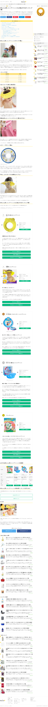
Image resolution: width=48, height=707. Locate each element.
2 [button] (9, 234)
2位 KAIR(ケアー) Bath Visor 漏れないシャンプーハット (10, 33)
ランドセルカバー (37, 40)
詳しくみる (9, 485)
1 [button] (8, 234)
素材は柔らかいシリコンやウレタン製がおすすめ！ (9, 25)
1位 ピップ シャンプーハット (6, 34)
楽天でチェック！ (16, 498)
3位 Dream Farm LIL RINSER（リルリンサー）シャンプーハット (11, 32)
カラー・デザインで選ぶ (5, 26)
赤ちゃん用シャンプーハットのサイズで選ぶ (8, 22)
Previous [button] (1, 225)
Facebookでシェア (24, 530)
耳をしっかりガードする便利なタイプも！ (8, 27)
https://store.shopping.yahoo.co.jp (5, 516)
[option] (10, 225)
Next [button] (17, 225)
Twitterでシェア (9, 530)
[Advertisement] (41, 26)
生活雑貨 (9, 698)
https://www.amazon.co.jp (4, 137)
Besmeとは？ (32, 698)
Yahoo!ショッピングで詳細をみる (16, 257)
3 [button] (11, 234)
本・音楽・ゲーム (24, 698)
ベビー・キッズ (16, 698)
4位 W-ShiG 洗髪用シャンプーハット (7, 31)
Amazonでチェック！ (16, 495)
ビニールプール (37, 38)
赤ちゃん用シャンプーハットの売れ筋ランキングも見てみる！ (11, 36)
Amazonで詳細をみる (16, 251)
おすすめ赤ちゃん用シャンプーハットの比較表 (9, 35)
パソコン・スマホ (10, 703)
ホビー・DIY (15, 703)
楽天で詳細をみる (16, 254)
